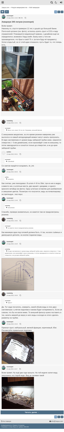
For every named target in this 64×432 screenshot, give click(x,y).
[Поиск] (52, 2)
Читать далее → (32, 412)
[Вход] (60, 2)
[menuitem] (6, 425)
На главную (6, 421)
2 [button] (58, 12)
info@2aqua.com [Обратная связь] (56, 421)
